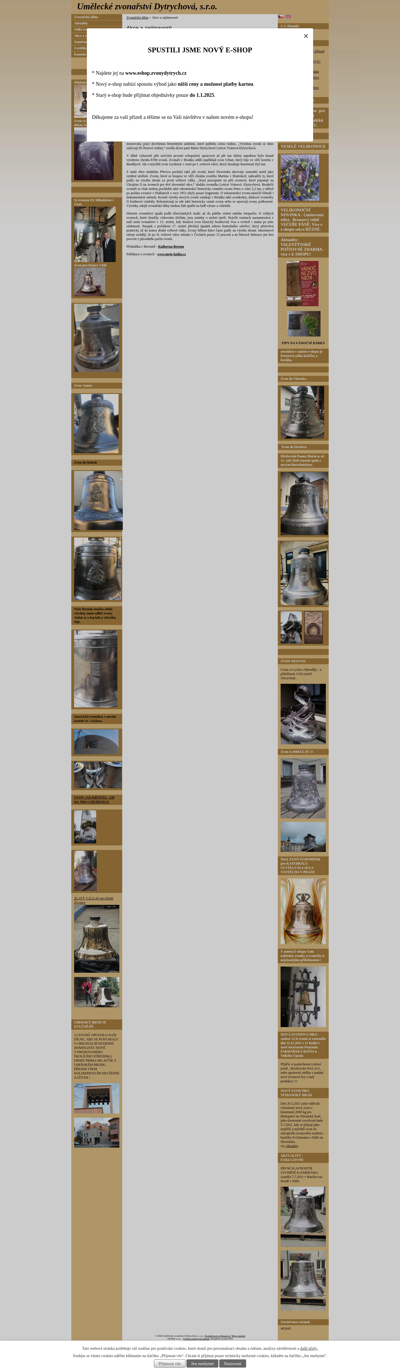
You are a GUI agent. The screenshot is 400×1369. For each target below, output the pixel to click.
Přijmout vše (170, 1363)
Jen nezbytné (202, 1363)
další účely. (309, 1348)
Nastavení (233, 1363)
